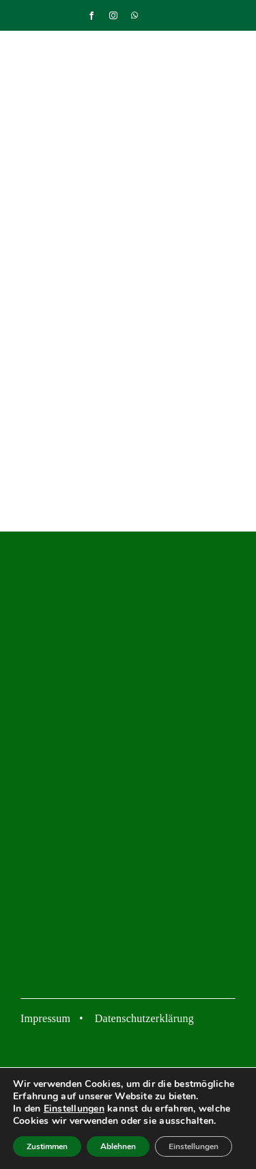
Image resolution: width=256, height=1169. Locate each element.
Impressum (45, 1018)
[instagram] (113, 16)
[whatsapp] (134, 16)
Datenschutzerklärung (144, 1018)
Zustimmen (47, 1146)
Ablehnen (118, 1146)
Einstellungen (74, 1109)
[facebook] (91, 16)
